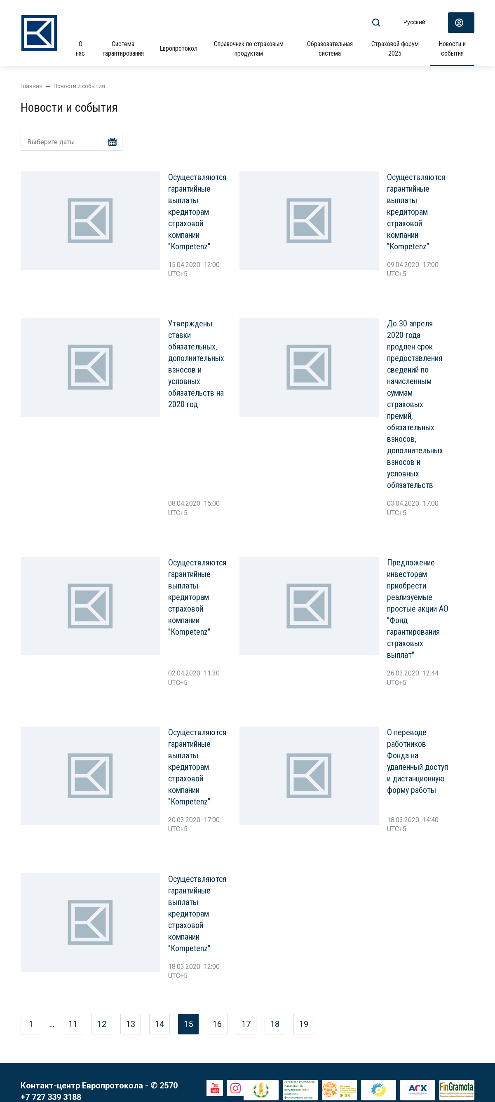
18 (274, 1024)
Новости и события (452, 48)
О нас (80, 48)
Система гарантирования (123, 48)
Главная (31, 86)
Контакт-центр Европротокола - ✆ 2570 (99, 1085)
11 (72, 1024)
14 (159, 1024)
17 (246, 1024)
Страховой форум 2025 (395, 48)
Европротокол (178, 48)
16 (217, 1024)
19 (303, 1024)
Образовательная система (330, 48)
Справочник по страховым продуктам (249, 48)
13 (130, 1024)
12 (101, 1024)
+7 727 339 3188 (51, 1097)
